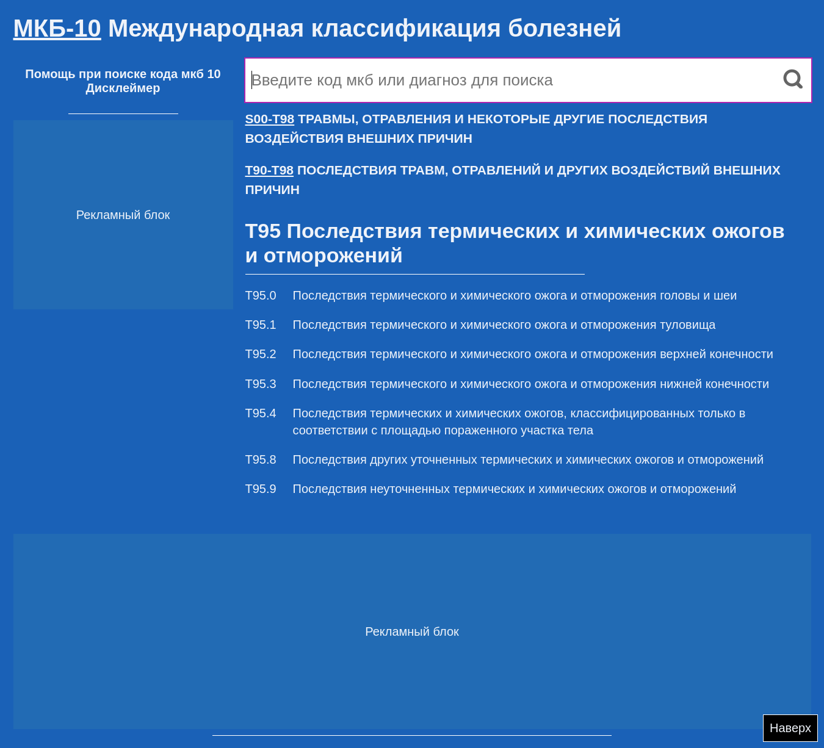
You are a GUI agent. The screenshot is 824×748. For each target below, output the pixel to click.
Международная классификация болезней (317, 28)
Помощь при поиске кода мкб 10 (122, 74)
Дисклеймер (123, 88)
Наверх (790, 728)
